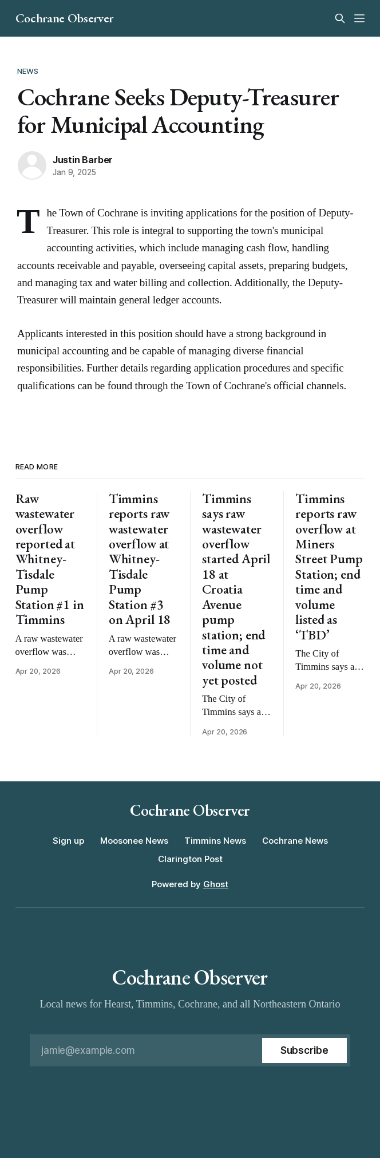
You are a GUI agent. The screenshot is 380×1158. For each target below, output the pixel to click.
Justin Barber (83, 159)
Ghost (215, 884)
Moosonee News (134, 840)
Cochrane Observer (64, 18)
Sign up (68, 840)
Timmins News (215, 840)
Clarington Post (190, 858)
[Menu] (359, 18)
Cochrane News (295, 840)
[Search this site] (340, 18)
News (28, 71)
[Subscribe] (304, 1050)
